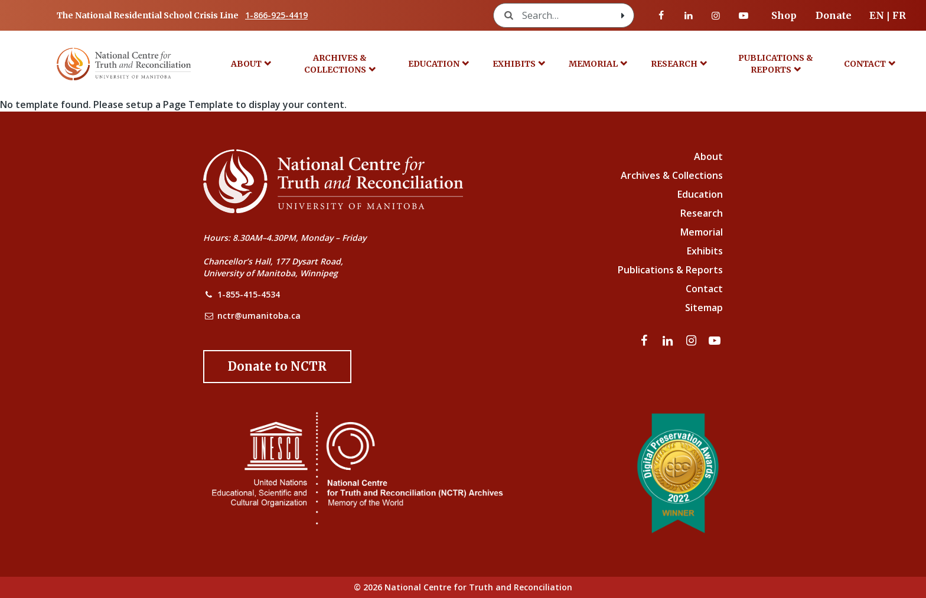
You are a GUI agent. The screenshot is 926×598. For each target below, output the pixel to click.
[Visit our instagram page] (715, 15)
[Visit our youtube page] (743, 15)
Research (674, 63)
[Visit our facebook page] (661, 15)
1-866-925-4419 (276, 15)
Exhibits (514, 63)
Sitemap (704, 307)
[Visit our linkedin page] (688, 15)
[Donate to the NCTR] (277, 366)
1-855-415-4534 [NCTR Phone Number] (248, 294)
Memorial (593, 63)
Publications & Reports (775, 64)
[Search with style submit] (623, 15)
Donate (834, 15)
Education (433, 63)
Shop (784, 15)
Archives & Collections (335, 64)
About (246, 63)
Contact (865, 63)
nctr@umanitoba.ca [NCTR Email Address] (259, 315)
